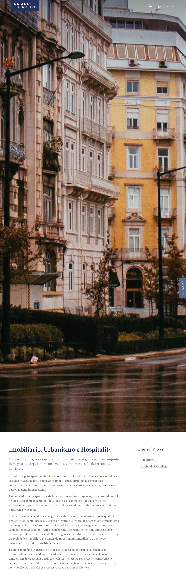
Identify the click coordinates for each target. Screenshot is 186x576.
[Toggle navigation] (150, 6)
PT (169, 7)
